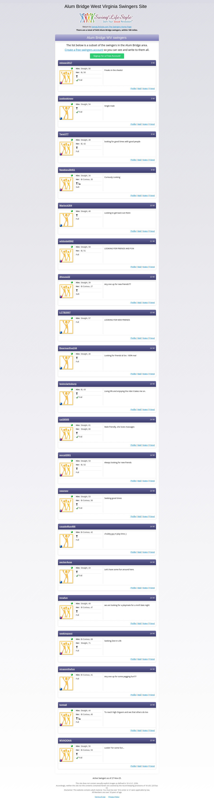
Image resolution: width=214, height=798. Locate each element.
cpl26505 (64, 419)
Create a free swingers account (84, 50)
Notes (145, 88)
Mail (139, 88)
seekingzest (65, 633)
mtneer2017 (65, 63)
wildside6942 (66, 241)
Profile (133, 88)
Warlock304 (65, 205)
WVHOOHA (65, 740)
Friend (152, 88)
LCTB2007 (65, 312)
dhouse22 (64, 277)
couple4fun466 (67, 526)
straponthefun (67, 669)
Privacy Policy (114, 797)
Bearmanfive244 (68, 348)
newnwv (63, 491)
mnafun (63, 598)
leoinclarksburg (67, 384)
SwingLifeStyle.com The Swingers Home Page (111, 26)
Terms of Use (100, 797)
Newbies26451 (67, 170)
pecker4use (65, 562)
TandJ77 (64, 134)
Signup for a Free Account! (107, 56)
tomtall (63, 705)
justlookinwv (66, 98)
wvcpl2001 (65, 455)
